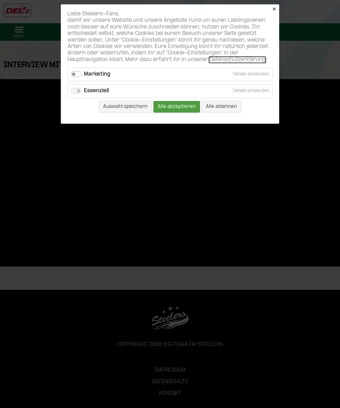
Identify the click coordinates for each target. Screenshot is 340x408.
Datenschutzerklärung (237, 60)
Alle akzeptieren (177, 106)
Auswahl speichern (125, 106)
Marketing (97, 74)
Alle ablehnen (221, 106)
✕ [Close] (274, 9)
